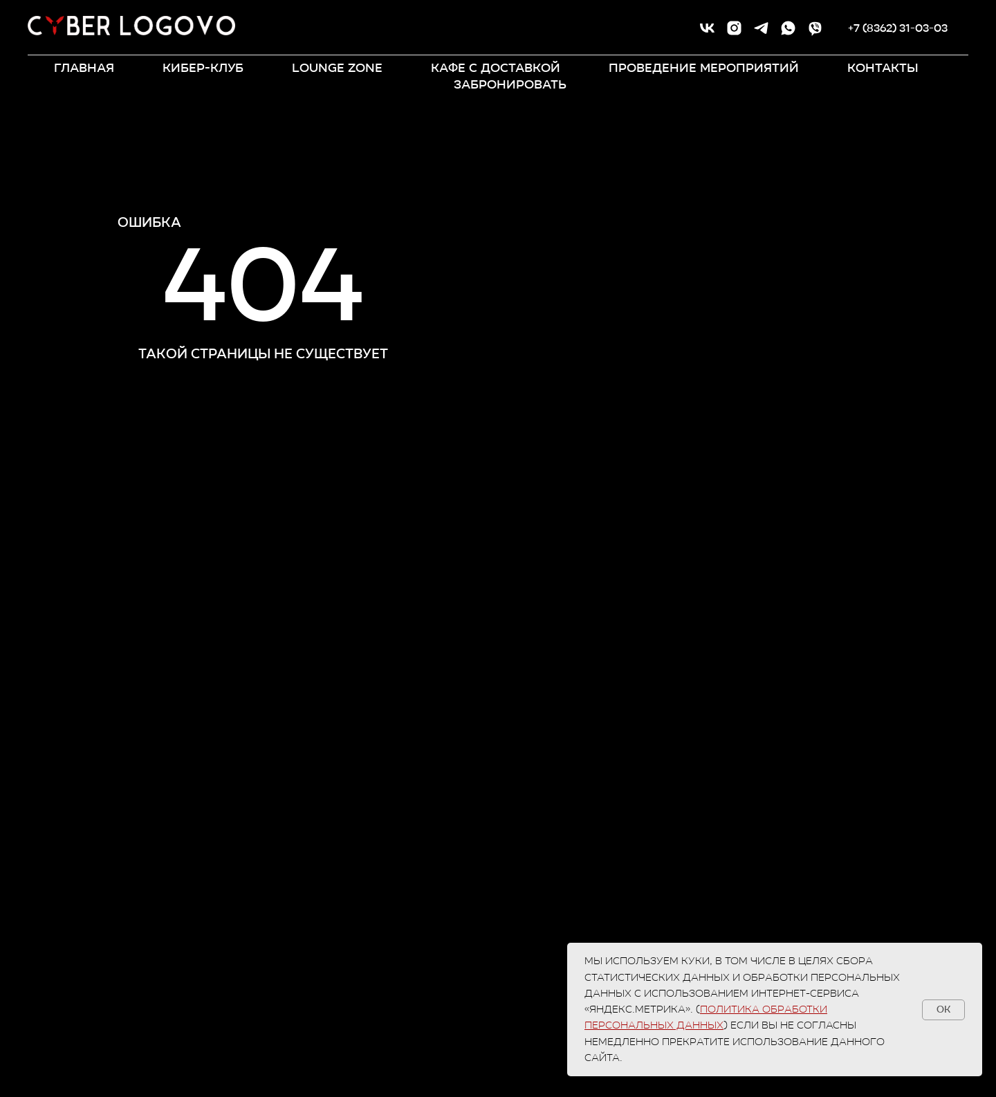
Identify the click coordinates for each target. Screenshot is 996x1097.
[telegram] (761, 28)
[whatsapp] (788, 28)
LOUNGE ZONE (337, 67)
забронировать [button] (510, 84)
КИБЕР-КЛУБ (203, 67)
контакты (883, 67)
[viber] (815, 28)
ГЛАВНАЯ (84, 67)
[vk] (707, 28)
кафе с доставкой (495, 67)
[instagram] (734, 28)
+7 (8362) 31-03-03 (898, 28)
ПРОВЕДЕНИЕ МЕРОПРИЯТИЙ (704, 67)
